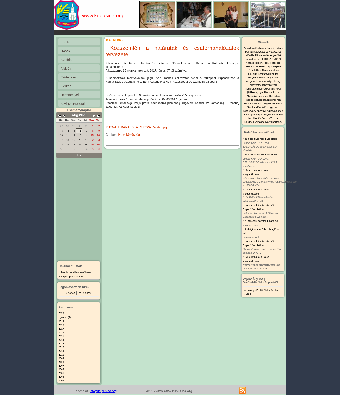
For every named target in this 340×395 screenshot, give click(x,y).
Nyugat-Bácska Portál (267, 92)
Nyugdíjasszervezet (258, 96)
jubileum (253, 73)
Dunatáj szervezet (255, 51)
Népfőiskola (251, 88)
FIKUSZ (267, 59)
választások (275, 122)
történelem (264, 118)
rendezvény (250, 110)
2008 (61, 362)
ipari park (276, 66)
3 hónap (70, 293)
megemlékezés (255, 81)
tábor (255, 118)
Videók (66, 68)
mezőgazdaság (272, 81)
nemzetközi (270, 85)
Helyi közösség (129, 134)
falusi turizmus (254, 59)
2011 (61, 351)
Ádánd (248, 48)
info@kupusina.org (103, 391)
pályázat (267, 99)
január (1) (66, 317)
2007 (61, 365)
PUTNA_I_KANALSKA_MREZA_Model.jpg (136, 127)
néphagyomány (267, 88)
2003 (61, 380)
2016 (61, 332)
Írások (65, 51)
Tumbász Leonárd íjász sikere (261, 138)
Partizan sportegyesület (263, 103)
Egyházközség (273, 51)
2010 (61, 354)
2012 (61, 347)
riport (260, 110)
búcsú (263, 48)
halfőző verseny (255, 62)
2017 (61, 328)
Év (79, 293)
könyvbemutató (256, 77)
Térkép (66, 86)
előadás (250, 55)
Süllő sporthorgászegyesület (260, 114)
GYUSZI (276, 59)
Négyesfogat (257, 85)
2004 (61, 376)
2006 (61, 369)
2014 (61, 339)
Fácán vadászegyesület (268, 55)
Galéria (66, 60)
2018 (61, 325)
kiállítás (274, 73)
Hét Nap (266, 66)
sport (280, 110)
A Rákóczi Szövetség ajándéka (261, 221)
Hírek (65, 42)
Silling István (270, 110)
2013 (61, 343)
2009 (61, 358)
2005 (61, 373)
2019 (61, 321)
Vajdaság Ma (262, 122)
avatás (255, 48)
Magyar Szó (271, 77)
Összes (87, 293)
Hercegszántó (253, 66)
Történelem (69, 77)
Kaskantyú (264, 73)
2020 (61, 313)
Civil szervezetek (73, 104)
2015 (61, 336)
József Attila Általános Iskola (263, 70)
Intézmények (70, 95)
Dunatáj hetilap (275, 48)
